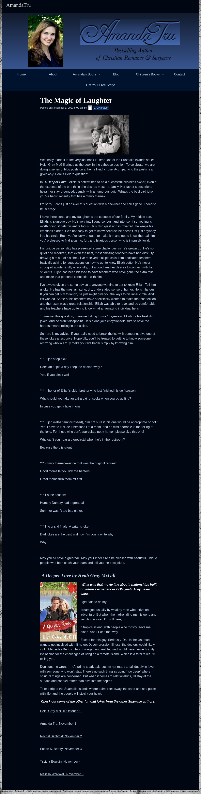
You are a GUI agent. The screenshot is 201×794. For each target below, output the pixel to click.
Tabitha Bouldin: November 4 (60, 761)
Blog (116, 74)
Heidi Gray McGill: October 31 (61, 711)
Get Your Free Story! (100, 85)
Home (21, 74)
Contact (179, 74)
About (53, 74)
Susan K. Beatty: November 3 (61, 749)
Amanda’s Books (85, 74)
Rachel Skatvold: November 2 (61, 736)
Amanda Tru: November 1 (58, 723)
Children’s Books (148, 74)
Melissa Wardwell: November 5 (62, 774)
